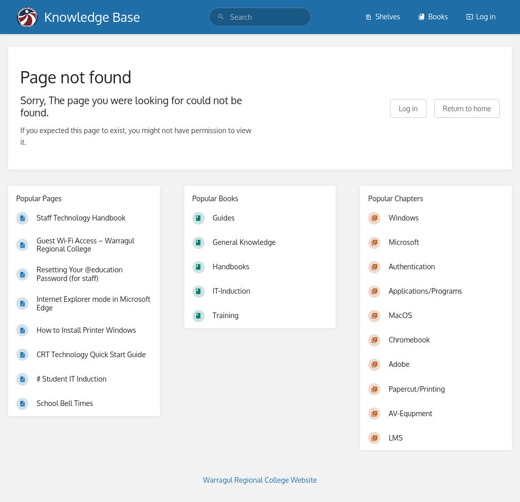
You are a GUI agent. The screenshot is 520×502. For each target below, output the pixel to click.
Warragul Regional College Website (260, 480)
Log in (481, 16)
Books (433, 16)
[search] (260, 17)
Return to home (467, 108)
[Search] (220, 17)
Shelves (382, 16)
